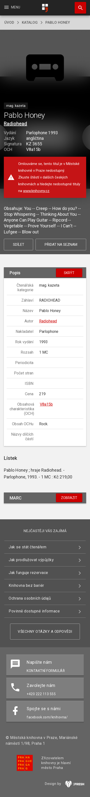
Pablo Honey (57, 22)
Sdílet (18, 244)
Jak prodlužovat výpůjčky (31, 560)
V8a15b (46, 404)
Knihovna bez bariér (26, 585)
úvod (9, 22)
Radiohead (15, 124)
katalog (30, 22)
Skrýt (69, 273)
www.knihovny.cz (36, 191)
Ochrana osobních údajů (30, 598)
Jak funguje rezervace (28, 572)
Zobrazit (69, 498)
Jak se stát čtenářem (27, 547)
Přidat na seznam (61, 244)
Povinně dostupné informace (34, 611)
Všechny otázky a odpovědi (45, 631)
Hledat (78, 5)
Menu (12, 7)
